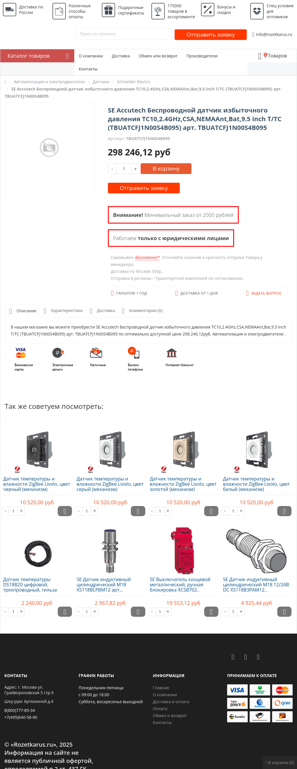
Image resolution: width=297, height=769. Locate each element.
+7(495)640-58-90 (20, 717)
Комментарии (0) (140, 311)
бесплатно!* (147, 257)
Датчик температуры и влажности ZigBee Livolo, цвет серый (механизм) (110, 484)
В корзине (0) (280, 762)
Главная (161, 687)
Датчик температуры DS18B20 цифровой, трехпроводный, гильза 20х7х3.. (30, 587)
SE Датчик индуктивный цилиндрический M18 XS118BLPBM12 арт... (104, 584)
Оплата (160, 708)
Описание (22, 311)
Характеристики (62, 311)
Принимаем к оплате (252, 675)
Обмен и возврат (170, 715)
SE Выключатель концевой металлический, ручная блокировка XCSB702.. (180, 584)
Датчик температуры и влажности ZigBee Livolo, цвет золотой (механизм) (183, 484)
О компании (91, 56)
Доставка (121, 56)
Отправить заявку (210, 34)
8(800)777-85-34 (19, 710)
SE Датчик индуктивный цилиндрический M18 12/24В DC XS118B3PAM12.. (256, 584)
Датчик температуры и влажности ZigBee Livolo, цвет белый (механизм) (256, 484)
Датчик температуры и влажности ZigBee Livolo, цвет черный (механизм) (36, 484)
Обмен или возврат (158, 56)
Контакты (88, 69)
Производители (202, 56)
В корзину (166, 168)
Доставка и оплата (171, 701)
